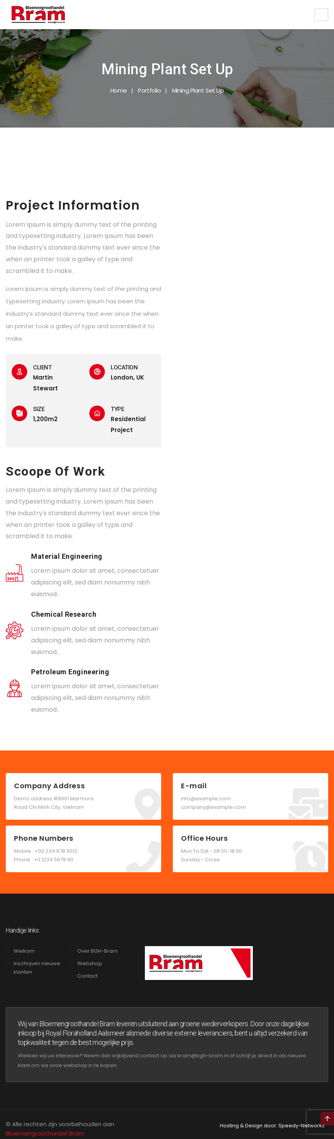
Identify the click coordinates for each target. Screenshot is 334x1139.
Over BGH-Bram (97, 951)
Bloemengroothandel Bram (45, 1133)
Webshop (89, 963)
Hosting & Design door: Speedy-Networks (272, 1125)
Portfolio (149, 90)
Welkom (24, 951)
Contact (87, 976)
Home (118, 90)
